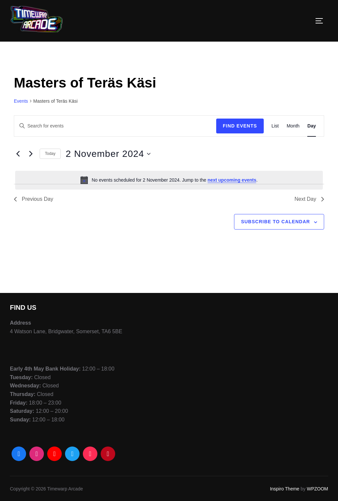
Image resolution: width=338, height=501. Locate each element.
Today (50, 153)
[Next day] (31, 154)
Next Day (309, 199)
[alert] (169, 180)
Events (21, 101)
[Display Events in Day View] (311, 126)
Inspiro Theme (284, 488)
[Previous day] (18, 154)
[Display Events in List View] (275, 126)
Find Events (240, 125)
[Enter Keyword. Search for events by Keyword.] (115, 126)
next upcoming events (232, 180)
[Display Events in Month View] (293, 126)
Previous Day (33, 199)
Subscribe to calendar (275, 221)
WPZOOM (317, 488)
